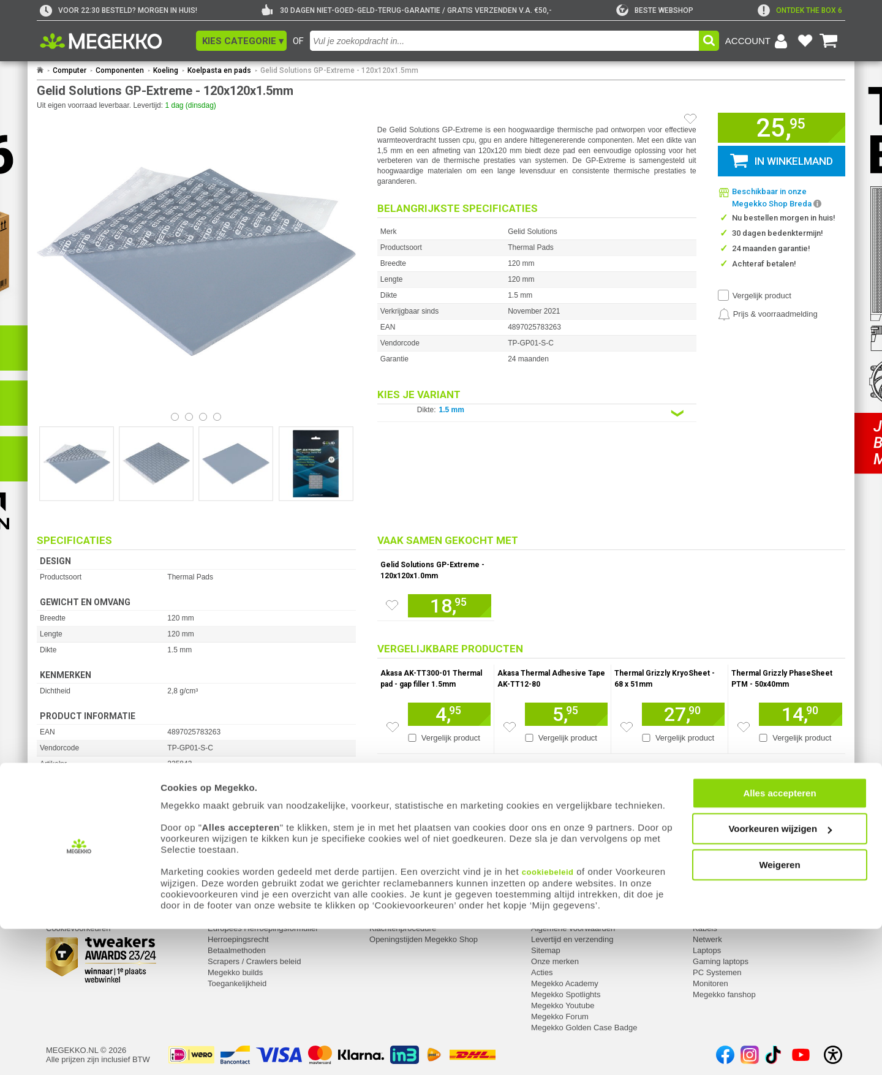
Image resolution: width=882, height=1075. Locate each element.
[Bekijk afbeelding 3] (217, 417)
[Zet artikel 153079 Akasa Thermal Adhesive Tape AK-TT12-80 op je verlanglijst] (509, 727)
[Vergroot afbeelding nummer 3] (316, 464)
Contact (384, 879)
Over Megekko (557, 895)
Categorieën (716, 879)
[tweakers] (654, 10)
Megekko (548, 879)
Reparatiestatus (235, 906)
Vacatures (549, 906)
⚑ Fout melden (64, 836)
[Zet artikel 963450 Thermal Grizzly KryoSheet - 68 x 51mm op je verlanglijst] (626, 727)
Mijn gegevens (73, 879)
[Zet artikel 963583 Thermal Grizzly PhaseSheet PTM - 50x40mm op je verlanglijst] (743, 727)
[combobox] (504, 41)
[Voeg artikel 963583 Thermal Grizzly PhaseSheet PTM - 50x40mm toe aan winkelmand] (800, 714)
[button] (241, 41)
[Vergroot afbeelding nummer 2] (236, 464)
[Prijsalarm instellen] (768, 314)
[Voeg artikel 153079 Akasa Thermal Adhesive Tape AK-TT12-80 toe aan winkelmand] (566, 714)
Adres (379, 895)
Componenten (120, 70)
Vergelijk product (762, 295)
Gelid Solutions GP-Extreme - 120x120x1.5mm (339, 70)
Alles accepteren (779, 939)
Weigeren (779, 1010)
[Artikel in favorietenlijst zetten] (690, 119)
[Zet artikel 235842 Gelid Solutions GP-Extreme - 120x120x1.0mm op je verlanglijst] (392, 605)
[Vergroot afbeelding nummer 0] (76, 464)
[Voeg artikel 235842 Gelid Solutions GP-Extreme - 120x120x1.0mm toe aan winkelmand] (449, 605)
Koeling (165, 70)
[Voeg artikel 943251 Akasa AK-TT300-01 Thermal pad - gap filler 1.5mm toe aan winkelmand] (449, 714)
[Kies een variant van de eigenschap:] (536, 413)
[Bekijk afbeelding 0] (175, 417)
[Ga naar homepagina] (115, 41)
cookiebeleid (548, 1017)
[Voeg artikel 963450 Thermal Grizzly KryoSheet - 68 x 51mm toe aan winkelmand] (683, 714)
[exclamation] (800, 10)
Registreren (66, 906)
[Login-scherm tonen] (758, 41)
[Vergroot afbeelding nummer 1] (156, 464)
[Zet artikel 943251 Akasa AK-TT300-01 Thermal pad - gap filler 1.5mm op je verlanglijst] (392, 727)
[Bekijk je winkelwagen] (828, 41)
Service (222, 879)
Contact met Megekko (408, 906)
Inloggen (61, 895)
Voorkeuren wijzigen (780, 975)
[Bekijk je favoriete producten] (804, 41)
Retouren (224, 895)
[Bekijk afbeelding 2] (203, 417)
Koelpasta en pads (219, 70)
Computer (69, 70)
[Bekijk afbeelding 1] (189, 417)
